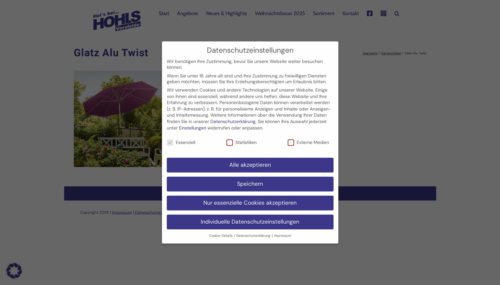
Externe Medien (308, 138)
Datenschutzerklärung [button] (253, 231)
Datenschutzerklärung (233, 117)
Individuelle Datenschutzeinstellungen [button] (250, 217)
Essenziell (181, 138)
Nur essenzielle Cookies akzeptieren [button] (250, 198)
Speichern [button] (250, 179)
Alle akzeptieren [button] (250, 160)
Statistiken (241, 138)
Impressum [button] (282, 231)
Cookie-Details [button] (221, 231)
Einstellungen (192, 124)
